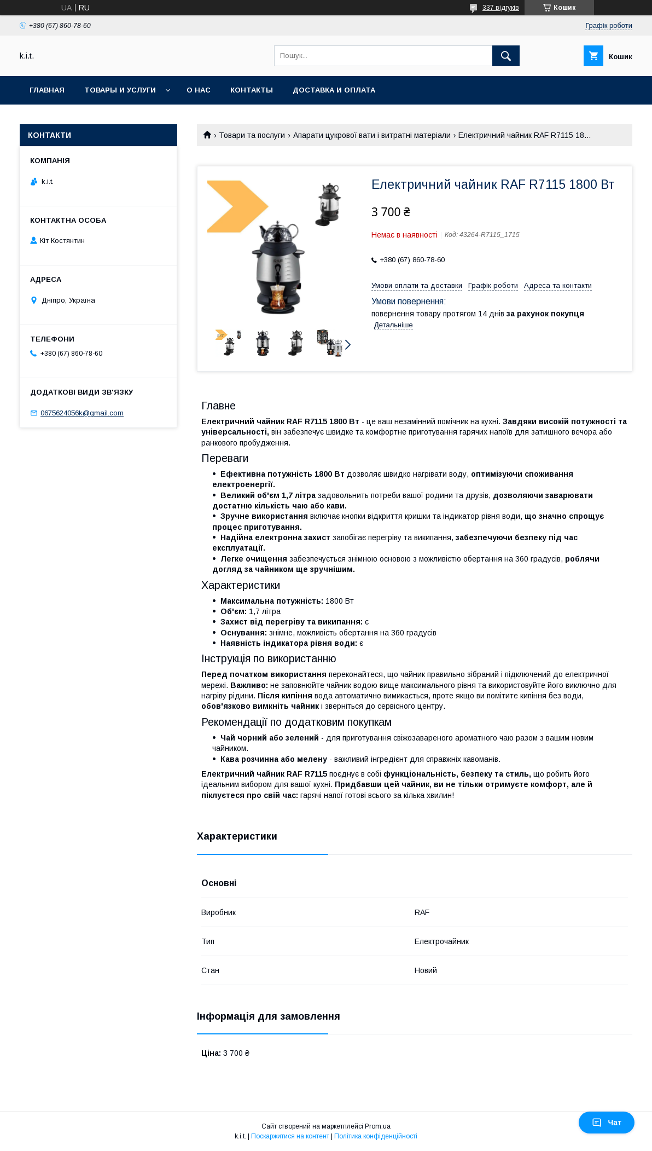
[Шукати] (506, 55)
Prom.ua (378, 1126)
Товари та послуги (252, 135)
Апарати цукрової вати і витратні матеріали (372, 135)
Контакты (251, 90)
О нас (199, 90)
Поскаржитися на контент (290, 1136)
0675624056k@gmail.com (82, 413)
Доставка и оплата (334, 90)
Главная (47, 90)
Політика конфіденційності (375, 1136)
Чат (606, 1122)
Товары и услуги (120, 90)
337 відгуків (500, 7)
